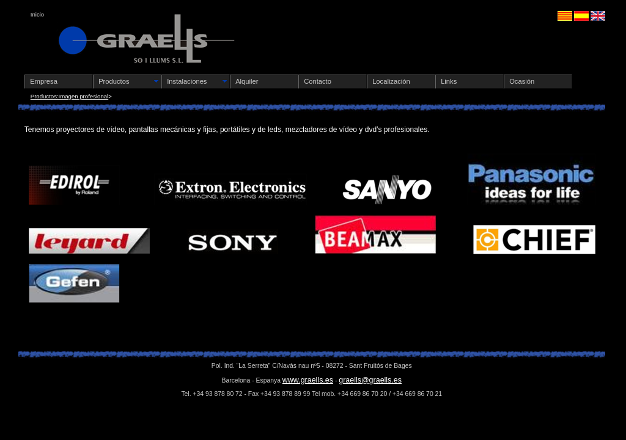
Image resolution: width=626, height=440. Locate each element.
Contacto (317, 81)
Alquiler (246, 81)
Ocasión (521, 81)
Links (449, 81)
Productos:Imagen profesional (69, 96)
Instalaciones (187, 81)
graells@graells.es (370, 380)
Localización (391, 81)
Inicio (37, 14)
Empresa (43, 81)
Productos (113, 81)
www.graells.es (307, 380)
